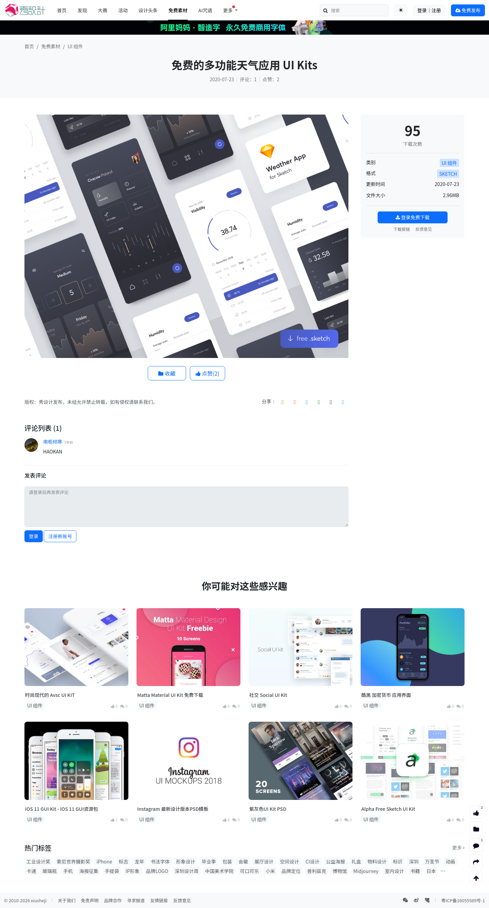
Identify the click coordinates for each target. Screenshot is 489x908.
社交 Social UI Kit (268, 694)
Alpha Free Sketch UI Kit (388, 808)
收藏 (167, 373)
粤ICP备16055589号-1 (463, 900)
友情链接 (159, 900)
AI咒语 (205, 10)
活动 (123, 10)
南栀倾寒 (52, 441)
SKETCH (448, 173)
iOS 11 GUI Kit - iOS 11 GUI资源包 (61, 808)
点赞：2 (270, 79)
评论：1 (248, 79)
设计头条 (148, 10)
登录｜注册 (429, 10)
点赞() (207, 373)
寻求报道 (136, 900)
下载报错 (401, 229)
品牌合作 (113, 900)
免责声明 (89, 900)
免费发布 (468, 10)
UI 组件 (75, 46)
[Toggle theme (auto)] (401, 10)
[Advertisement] (413, 285)
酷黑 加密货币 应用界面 (386, 694)
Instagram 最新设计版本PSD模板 (173, 808)
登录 (33, 536)
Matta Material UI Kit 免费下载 (170, 694)
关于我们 (66, 900)
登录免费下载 (413, 217)
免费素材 (177, 10)
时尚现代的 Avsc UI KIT (50, 694)
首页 (62, 10)
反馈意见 (423, 229)
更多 (458, 847)
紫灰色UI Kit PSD (267, 808)
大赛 (102, 10)
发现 (82, 10)
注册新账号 (60, 536)
